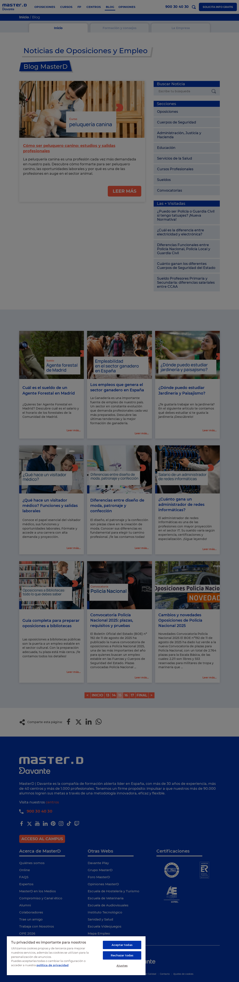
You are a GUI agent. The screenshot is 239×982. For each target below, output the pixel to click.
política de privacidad (52, 965)
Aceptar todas (122, 945)
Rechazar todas (122, 955)
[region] (76, 955)
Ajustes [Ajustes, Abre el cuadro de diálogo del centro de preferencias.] (122, 965)
